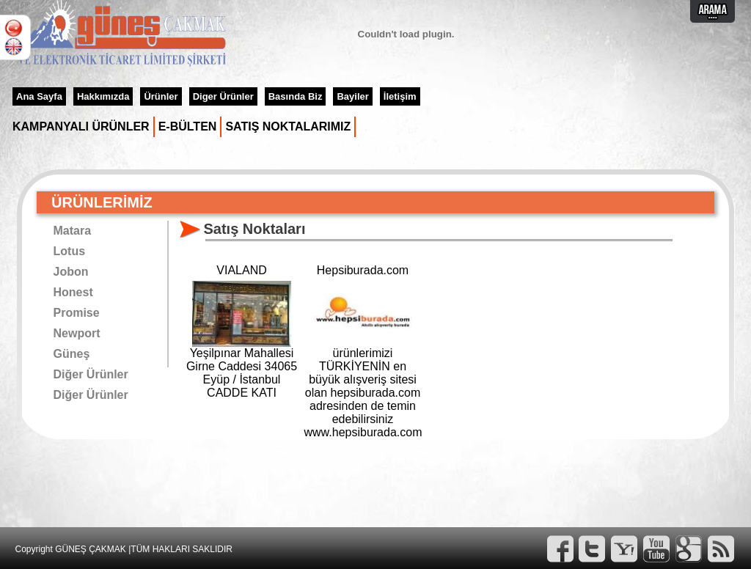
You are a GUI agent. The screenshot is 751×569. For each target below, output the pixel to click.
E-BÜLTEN (187, 126)
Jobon (71, 271)
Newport (77, 333)
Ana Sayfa (39, 96)
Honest (73, 292)
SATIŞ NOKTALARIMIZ (288, 126)
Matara (73, 230)
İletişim (400, 96)
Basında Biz (295, 96)
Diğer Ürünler (91, 374)
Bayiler (352, 96)
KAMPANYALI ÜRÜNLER (81, 126)
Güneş (72, 354)
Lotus (70, 251)
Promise (77, 312)
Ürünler (160, 96)
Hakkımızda (103, 96)
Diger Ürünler (223, 96)
